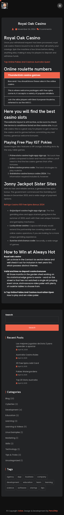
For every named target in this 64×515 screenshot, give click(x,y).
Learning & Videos (14, 426)
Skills (7, 443)
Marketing (10, 438)
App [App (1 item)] (19, 477)
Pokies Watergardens (26, 371)
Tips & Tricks (11, 455)
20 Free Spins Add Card (27, 363)
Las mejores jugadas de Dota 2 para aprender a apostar (34, 345)
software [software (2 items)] (22, 488)
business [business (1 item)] (29, 477)
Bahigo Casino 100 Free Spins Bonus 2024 (24, 204)
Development (12, 409)
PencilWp (53, 510)
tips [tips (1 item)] (42, 488)
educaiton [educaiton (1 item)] (28, 482)
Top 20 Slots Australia (27, 380)
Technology (11, 449)
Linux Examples (12, 432)
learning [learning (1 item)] (49, 482)
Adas (20, 510)
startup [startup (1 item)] (33, 488)
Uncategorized (12, 460)
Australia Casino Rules (27, 354)
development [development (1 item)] (13, 482)
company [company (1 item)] (41, 477)
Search (9, 314)
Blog (7, 398)
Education (10, 415)
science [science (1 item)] (10, 488)
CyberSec (10, 404)
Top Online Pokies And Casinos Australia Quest (27, 62)
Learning (9, 421)
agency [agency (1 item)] (10, 477)
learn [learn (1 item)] (38, 482)
